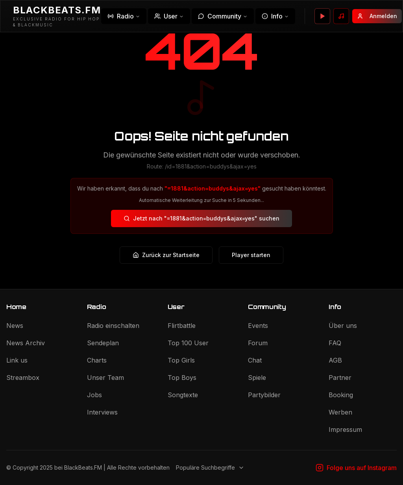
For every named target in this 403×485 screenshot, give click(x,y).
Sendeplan (103, 343)
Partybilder (264, 395)
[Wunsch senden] (341, 16)
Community (223, 16)
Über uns (343, 326)
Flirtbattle (182, 326)
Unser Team (105, 377)
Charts (97, 360)
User (169, 16)
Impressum (345, 429)
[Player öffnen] (322, 16)
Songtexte (183, 395)
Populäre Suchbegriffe (210, 467)
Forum (258, 343)
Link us (17, 360)
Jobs (94, 395)
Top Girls (181, 360)
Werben (340, 412)
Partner (340, 377)
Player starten (251, 255)
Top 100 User (188, 343)
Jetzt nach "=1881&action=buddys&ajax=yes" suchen (201, 218)
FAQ (335, 343)
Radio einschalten (113, 326)
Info (275, 16)
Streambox (22, 377)
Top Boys (182, 377)
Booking (341, 395)
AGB (335, 360)
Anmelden (377, 16)
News (14, 326)
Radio (123, 16)
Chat (255, 360)
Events (258, 326)
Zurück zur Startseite (166, 255)
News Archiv (25, 343)
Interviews (102, 412)
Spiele (257, 377)
